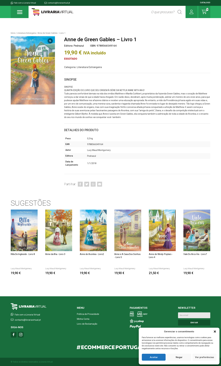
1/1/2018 (91, 163)
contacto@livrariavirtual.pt (57, 3)
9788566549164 (95, 144)
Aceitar (154, 357)
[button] (214, 331)
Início (13, 33)
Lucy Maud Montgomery (99, 150)
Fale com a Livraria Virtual (23, 3)
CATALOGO (205, 3)
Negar (179, 357)
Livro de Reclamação (87, 324)
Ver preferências (204, 357)
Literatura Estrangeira (26, 33)
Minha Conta (83, 319)
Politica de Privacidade (88, 314)
